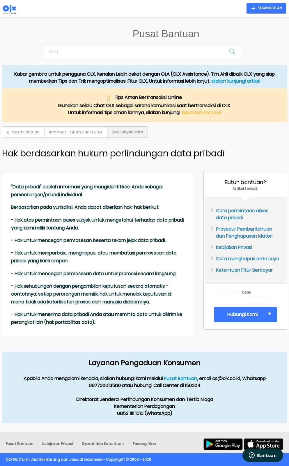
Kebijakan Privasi (234, 247)
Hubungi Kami (242, 314)
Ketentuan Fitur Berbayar (244, 270)
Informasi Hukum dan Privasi (75, 132)
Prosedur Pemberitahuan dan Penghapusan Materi (244, 232)
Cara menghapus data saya (247, 258)
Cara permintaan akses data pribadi (242, 214)
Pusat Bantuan (25, 132)
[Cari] (134, 52)
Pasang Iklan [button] (270, 8)
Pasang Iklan (144, 443)
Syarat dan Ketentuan (103, 443)
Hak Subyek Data (127, 132)
